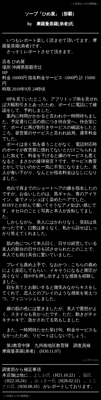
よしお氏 (42, 375)
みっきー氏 (45, 380)
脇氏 (87, 375)
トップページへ (90, 360)
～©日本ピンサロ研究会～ (84, 3)
